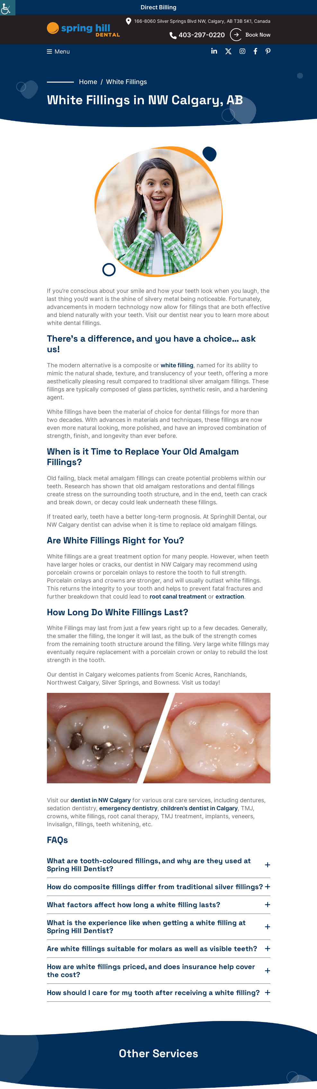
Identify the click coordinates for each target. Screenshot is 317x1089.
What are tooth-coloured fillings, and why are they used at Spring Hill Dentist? (149, 865)
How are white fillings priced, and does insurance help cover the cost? (151, 971)
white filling (177, 365)
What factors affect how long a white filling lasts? (133, 905)
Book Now (252, 34)
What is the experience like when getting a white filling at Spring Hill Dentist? (146, 927)
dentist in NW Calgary (101, 800)
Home (88, 82)
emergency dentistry (128, 808)
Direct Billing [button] (158, 7)
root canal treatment (178, 596)
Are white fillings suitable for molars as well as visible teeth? (152, 949)
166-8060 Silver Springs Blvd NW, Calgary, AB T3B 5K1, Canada (198, 21)
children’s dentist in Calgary (199, 808)
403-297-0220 (197, 35)
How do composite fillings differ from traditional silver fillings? (155, 887)
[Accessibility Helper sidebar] (7, 7)
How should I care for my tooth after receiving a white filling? (153, 993)
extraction (230, 596)
